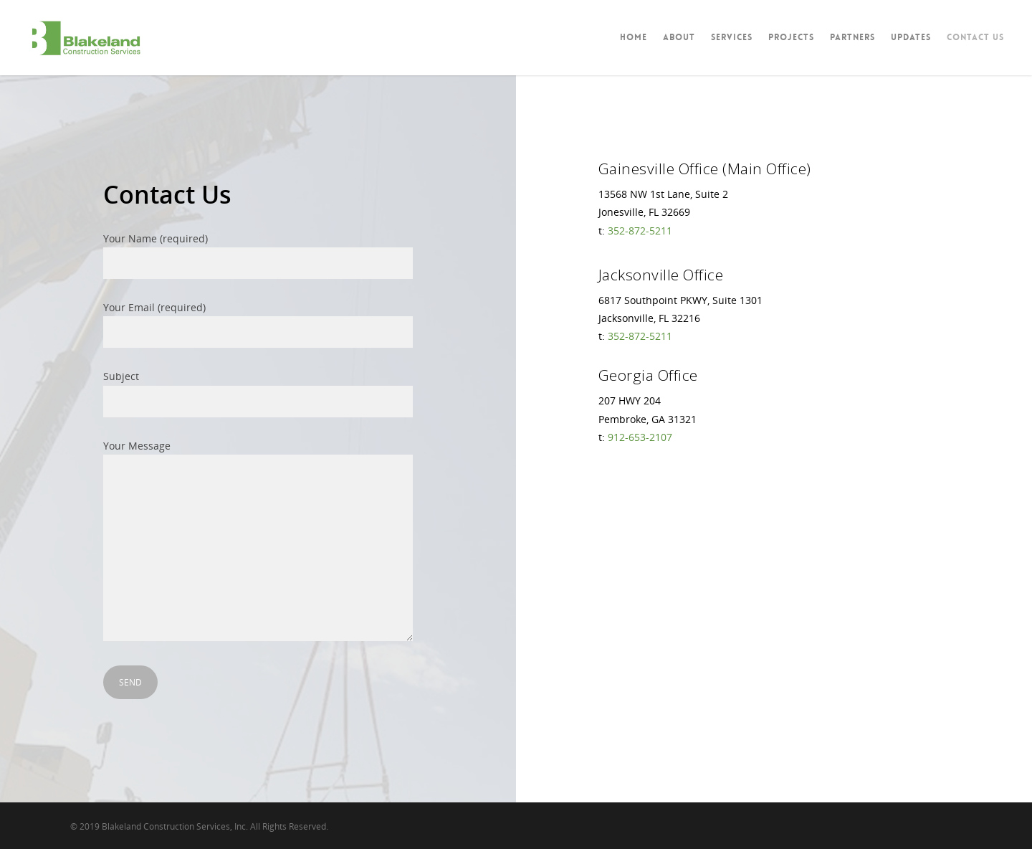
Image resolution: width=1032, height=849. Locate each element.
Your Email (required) (258, 324)
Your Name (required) (258, 255)
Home (633, 37)
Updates (911, 37)
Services (731, 37)
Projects (791, 37)
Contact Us (975, 37)
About (679, 37)
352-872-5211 (640, 230)
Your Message (258, 542)
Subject (258, 393)
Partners (852, 37)
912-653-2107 (640, 437)
